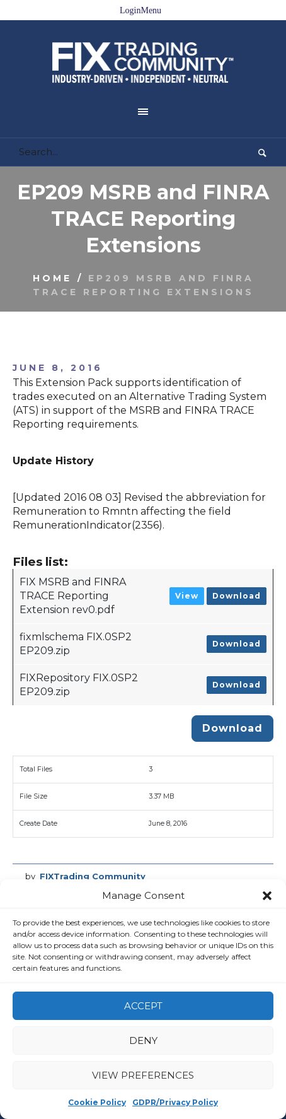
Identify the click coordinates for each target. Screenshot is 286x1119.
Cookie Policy (97, 1102)
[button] (267, 895)
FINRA (96, 855)
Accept (143, 1006)
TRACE (164, 855)
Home (52, 246)
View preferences (143, 1075)
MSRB (129, 855)
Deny (143, 1040)
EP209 (62, 855)
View (186, 563)
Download (236, 563)
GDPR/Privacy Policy (175, 1102)
